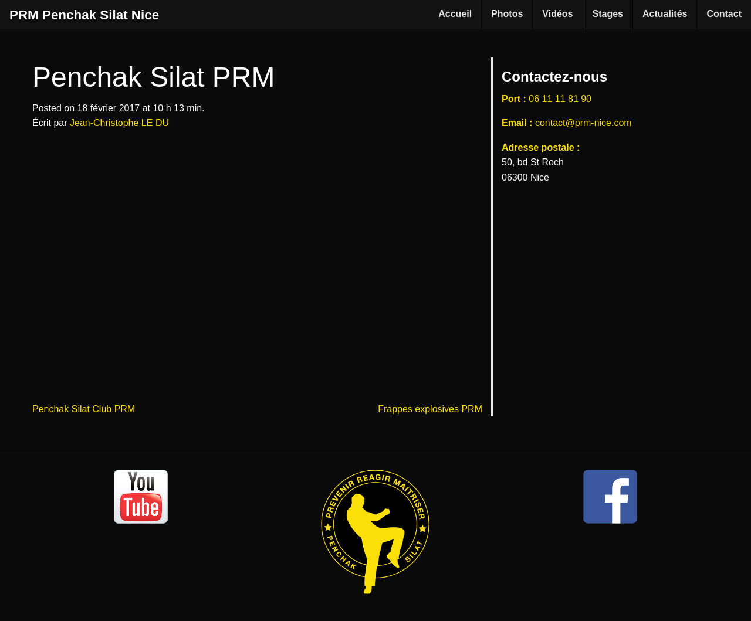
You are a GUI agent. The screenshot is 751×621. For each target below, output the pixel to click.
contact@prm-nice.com (583, 123)
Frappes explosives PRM (430, 409)
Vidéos (557, 14)
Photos (507, 14)
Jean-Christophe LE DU (119, 123)
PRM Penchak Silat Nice (84, 15)
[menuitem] (455, 14)
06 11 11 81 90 (560, 99)
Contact (724, 14)
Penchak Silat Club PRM (83, 409)
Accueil (455, 14)
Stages (608, 14)
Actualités (664, 14)
